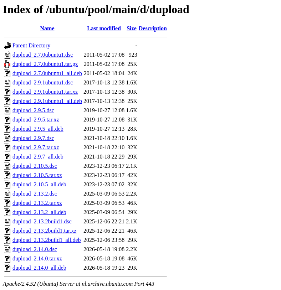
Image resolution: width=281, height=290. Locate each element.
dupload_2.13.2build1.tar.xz (44, 231)
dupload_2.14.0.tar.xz (37, 258)
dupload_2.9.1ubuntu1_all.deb (47, 101)
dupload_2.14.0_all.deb (39, 268)
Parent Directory (31, 45)
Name (47, 28)
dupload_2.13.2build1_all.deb (46, 240)
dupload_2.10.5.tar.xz (37, 175)
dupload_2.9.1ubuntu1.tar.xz (45, 92)
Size (132, 28)
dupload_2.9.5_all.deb (37, 129)
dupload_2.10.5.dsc (34, 166)
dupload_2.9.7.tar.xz (35, 147)
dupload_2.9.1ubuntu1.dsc (42, 82)
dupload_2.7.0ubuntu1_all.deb (47, 73)
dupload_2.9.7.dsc (33, 138)
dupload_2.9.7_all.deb (37, 157)
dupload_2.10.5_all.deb (39, 184)
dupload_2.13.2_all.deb (39, 212)
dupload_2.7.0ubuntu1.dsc (42, 55)
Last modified (104, 28)
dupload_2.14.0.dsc (34, 249)
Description (153, 28)
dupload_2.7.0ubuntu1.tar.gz (45, 64)
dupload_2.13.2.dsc (34, 194)
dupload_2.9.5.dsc (33, 110)
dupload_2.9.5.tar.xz (35, 119)
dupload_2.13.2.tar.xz (37, 203)
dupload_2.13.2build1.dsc (42, 221)
